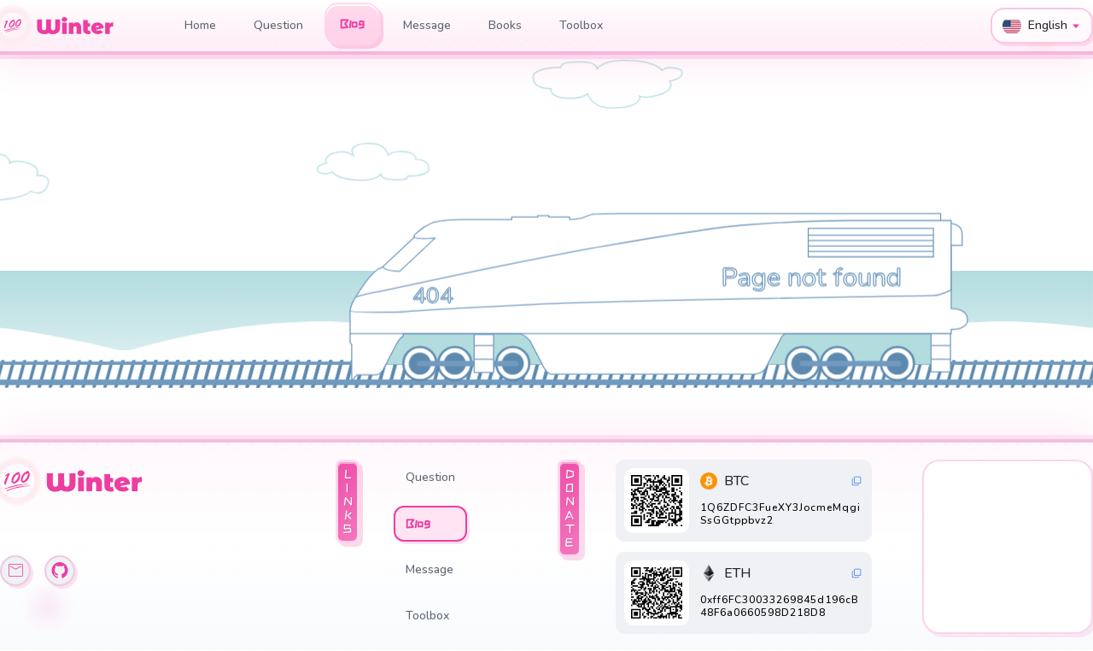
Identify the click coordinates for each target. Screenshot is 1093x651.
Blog (352, 24)
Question (278, 25)
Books (505, 25)
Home (200, 25)
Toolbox (581, 25)
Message (427, 25)
